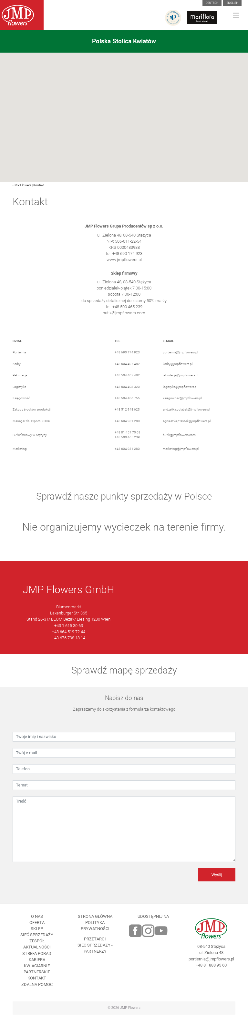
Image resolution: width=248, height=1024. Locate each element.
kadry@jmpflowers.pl (177, 373)
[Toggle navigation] (236, 15)
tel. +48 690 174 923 (124, 263)
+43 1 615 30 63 (68, 635)
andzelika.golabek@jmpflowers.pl (186, 419)
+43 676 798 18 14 (68, 647)
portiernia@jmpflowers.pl (180, 362)
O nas (37, 925)
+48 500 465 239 (127, 447)
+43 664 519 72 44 (68, 641)
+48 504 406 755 (127, 407)
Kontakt (38, 185)
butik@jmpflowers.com (124, 322)
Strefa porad (36, 962)
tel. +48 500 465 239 (124, 316)
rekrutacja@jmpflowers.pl (180, 385)
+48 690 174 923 (127, 362)
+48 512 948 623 (127, 419)
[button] (124, 113)
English (232, 3)
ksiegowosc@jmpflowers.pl (182, 407)
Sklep (37, 938)
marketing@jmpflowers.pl (181, 458)
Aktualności (37, 956)
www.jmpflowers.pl (124, 269)
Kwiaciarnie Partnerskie (37, 978)
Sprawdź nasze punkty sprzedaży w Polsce (124, 506)
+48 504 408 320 (127, 396)
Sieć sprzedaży (36, 944)
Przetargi (95, 948)
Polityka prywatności (95, 934)
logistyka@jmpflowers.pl (180, 396)
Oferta (37, 931)
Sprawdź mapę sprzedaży (124, 679)
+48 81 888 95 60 (211, 974)
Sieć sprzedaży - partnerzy (95, 957)
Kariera (37, 969)
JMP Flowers (22, 185)
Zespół (37, 950)
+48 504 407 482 (127, 373)
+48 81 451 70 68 (127, 442)
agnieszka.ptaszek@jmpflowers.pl (187, 430)
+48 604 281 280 (127, 430)
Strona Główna (95, 925)
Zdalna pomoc (37, 993)
